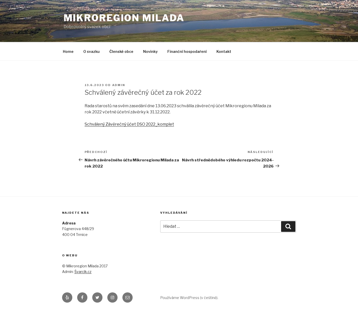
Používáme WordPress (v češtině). (189, 297)
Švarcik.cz (82, 271)
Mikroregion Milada (124, 17)
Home (68, 51)
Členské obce (121, 51)
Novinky (150, 51)
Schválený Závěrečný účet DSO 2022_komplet (129, 124)
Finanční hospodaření (187, 51)
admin (118, 85)
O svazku (91, 51)
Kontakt (223, 51)
